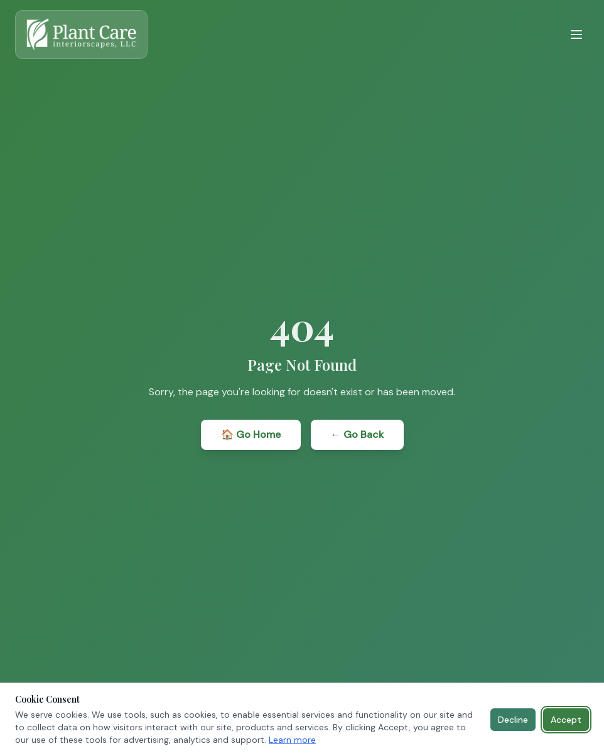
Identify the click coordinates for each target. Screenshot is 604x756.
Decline (513, 719)
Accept (566, 719)
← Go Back (357, 434)
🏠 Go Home (251, 434)
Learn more (292, 739)
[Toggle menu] (576, 34)
